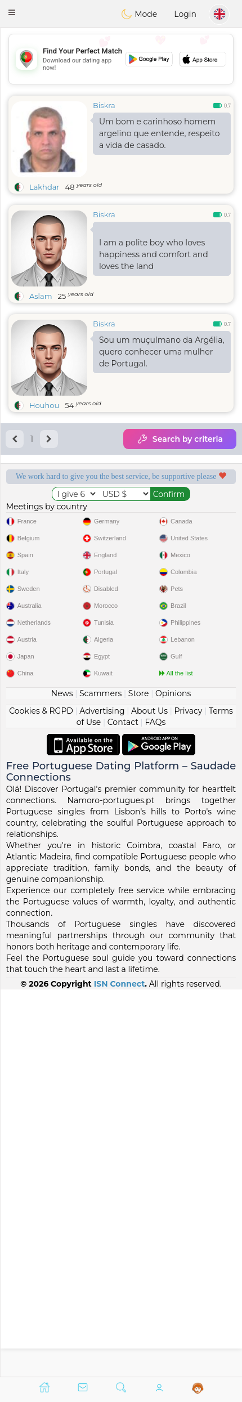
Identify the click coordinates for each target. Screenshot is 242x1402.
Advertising (101, 1097)
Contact (122, 1109)
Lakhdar (44, 186)
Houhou (44, 405)
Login (185, 14)
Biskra (104, 105)
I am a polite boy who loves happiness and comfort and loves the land (153, 254)
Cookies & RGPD (41, 1097)
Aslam (40, 296)
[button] (12, 12)
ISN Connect (119, 1370)
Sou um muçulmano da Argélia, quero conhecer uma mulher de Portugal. (161, 352)
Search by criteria (180, 439)
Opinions (173, 1080)
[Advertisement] (121, 59)
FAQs (155, 1109)
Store (138, 1080)
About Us (149, 1097)
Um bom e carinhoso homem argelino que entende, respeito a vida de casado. (159, 133)
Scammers (100, 1080)
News (62, 1080)
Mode (139, 14)
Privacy (188, 1097)
